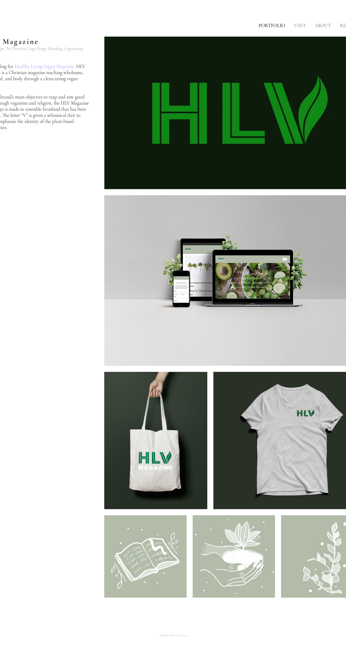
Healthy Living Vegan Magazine (44, 66)
